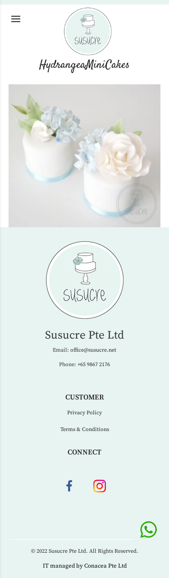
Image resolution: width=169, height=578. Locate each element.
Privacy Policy (84, 412)
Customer (84, 397)
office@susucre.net (93, 350)
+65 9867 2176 (94, 364)
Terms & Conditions (84, 429)
